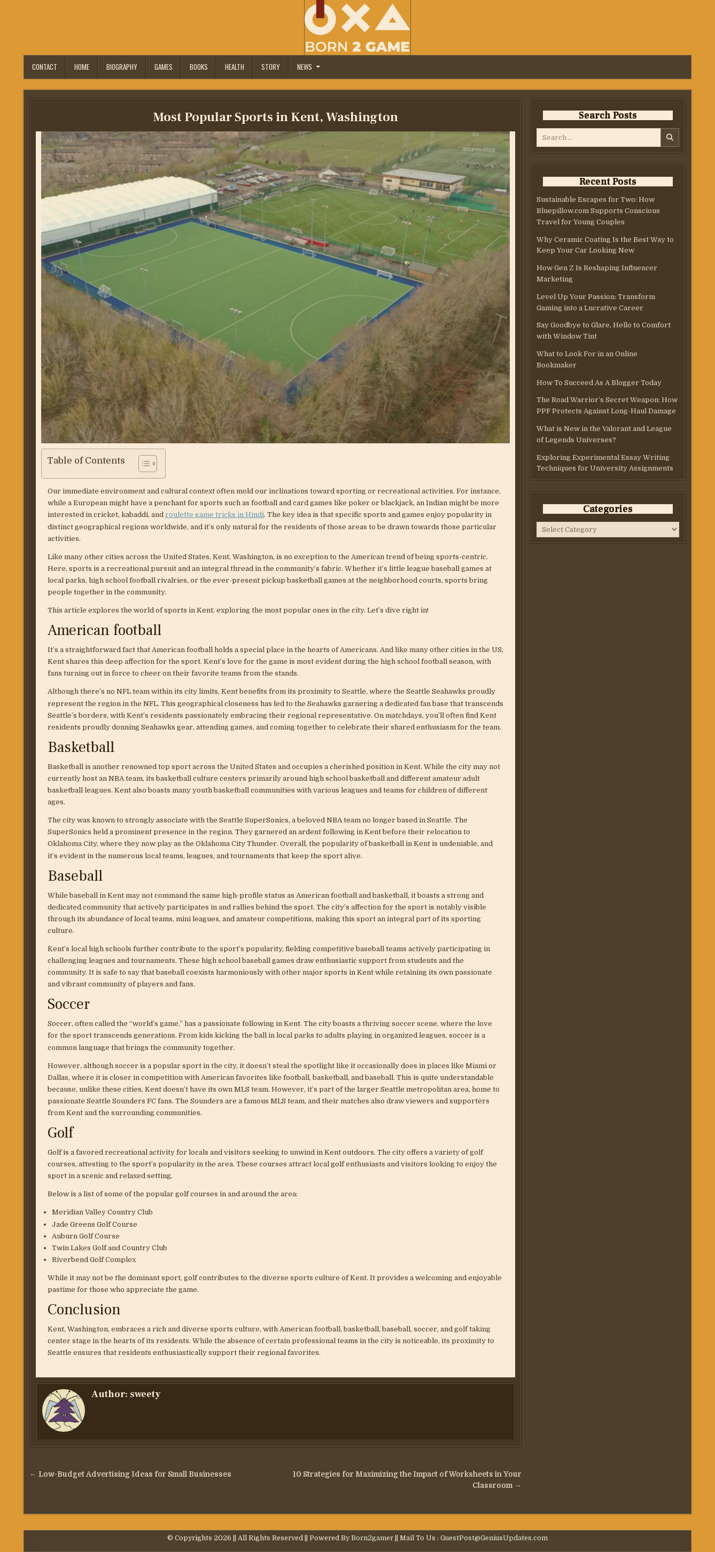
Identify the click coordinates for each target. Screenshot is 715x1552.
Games (163, 66)
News (304, 66)
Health (234, 66)
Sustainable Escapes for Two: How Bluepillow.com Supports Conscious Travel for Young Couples (598, 210)
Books (199, 66)
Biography (121, 66)
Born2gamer (372, 1538)
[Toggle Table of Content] (142, 463)
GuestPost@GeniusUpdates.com (494, 1538)
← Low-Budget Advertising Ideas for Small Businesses (130, 1474)
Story (270, 66)
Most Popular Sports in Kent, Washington (275, 117)
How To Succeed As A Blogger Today (599, 383)
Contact (44, 66)
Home (81, 66)
